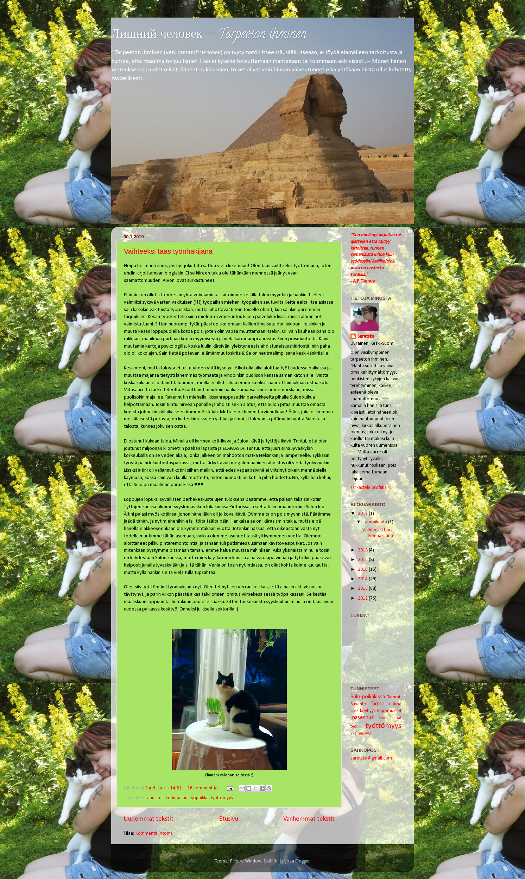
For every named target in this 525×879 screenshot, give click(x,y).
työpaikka (199, 798)
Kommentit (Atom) (153, 833)
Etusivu (228, 819)
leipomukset (389, 711)
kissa (354, 711)
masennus (362, 717)
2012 (363, 598)
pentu (383, 718)
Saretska (366, 336)
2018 (363, 550)
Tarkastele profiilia (368, 487)
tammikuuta (375, 522)
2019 (363, 513)
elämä (395, 704)
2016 (363, 559)
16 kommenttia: (204, 788)
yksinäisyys (360, 733)
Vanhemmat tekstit (309, 819)
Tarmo (378, 704)
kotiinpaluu (177, 798)
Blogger (302, 861)
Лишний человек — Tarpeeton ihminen (208, 35)
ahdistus (155, 798)
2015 (363, 569)
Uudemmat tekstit (148, 819)
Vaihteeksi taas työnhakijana (168, 251)
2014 (363, 579)
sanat (396, 718)
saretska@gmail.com (371, 758)
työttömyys (222, 798)
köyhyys (368, 711)
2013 (363, 588)
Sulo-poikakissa (367, 697)
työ (353, 726)
